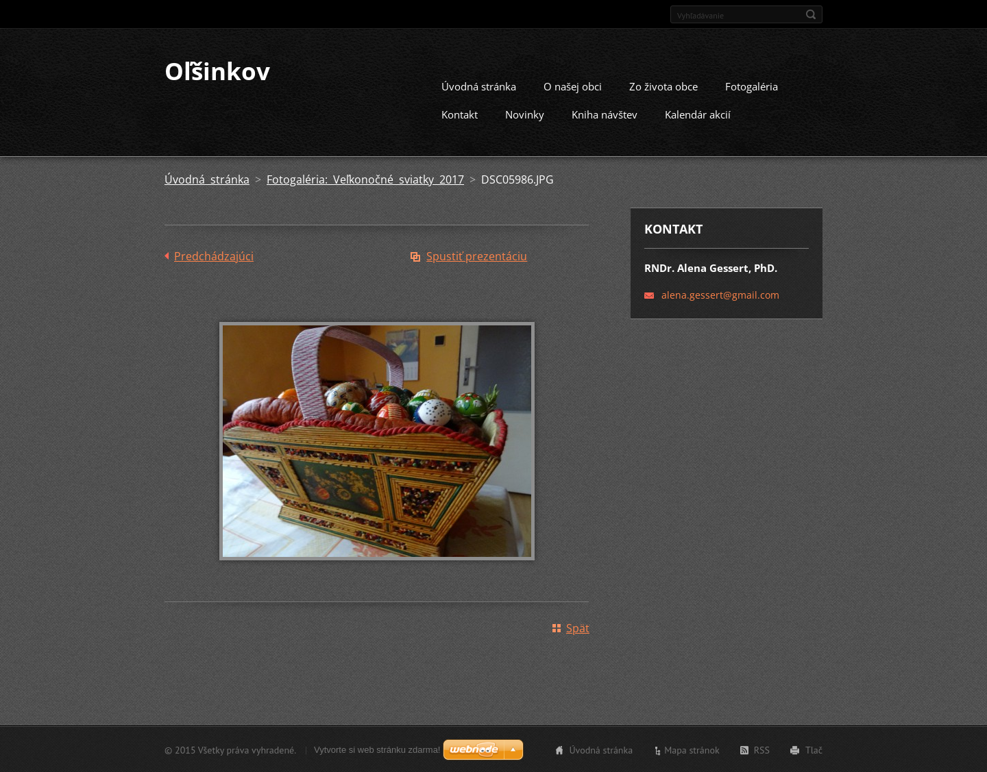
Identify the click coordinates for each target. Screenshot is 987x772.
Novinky (524, 114)
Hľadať (810, 14)
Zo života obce (663, 85)
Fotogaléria (751, 85)
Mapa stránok (692, 749)
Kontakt (459, 114)
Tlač (813, 749)
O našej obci (573, 85)
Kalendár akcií (698, 114)
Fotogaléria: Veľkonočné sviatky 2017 (365, 178)
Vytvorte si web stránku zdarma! (377, 749)
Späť (577, 627)
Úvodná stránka (478, 85)
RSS (762, 749)
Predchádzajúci (214, 255)
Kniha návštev (604, 114)
